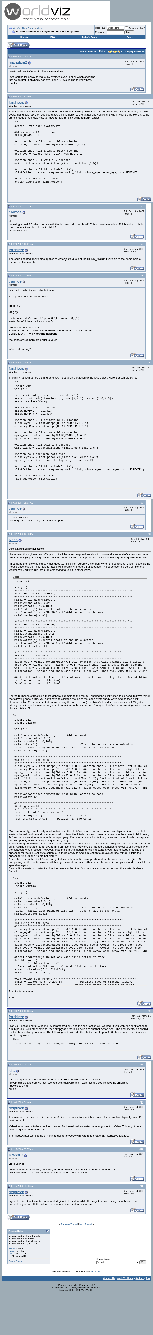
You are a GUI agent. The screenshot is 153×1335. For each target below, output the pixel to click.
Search (130, 37)
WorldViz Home (125, 1278)
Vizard (40, 28)
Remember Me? (135, 28)
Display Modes (133, 51)
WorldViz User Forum (23, 28)
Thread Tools (87, 51)
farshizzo (16, 102)
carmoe (15, 212)
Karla (13, 540)
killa (12, 1070)
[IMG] (11, 1253)
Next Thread (85, 1224)
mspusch (16, 1108)
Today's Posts (89, 37)
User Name (101, 28)
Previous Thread (69, 1224)
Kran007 (16, 1155)
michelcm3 (18, 62)
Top (148, 1278)
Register (24, 37)
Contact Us (109, 1278)
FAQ (52, 37)
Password (100, 32)
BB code (13, 1248)
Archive (140, 1278)
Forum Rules (15, 1261)
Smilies (12, 1251)
